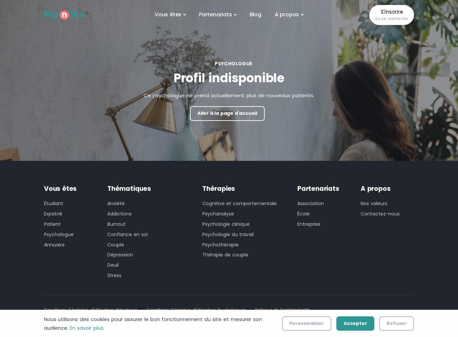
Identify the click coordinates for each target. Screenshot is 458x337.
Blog (255, 14)
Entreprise (308, 224)
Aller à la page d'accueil (227, 113)
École (303, 213)
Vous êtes (168, 14)
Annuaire (54, 244)
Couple (115, 244)
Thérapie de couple (225, 254)
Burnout (116, 224)
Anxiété (116, 203)
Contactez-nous (380, 213)
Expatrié (53, 213)
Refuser (397, 323)
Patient (52, 224)
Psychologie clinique (226, 224)
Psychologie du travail (228, 234)
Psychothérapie (220, 244)
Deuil (113, 265)
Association (310, 203)
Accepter (355, 323)
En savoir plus (86, 327)
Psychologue (233, 63)
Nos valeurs (374, 203)
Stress (114, 275)
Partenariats (215, 14)
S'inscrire (391, 15)
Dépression (120, 254)
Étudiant (53, 203)
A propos (287, 14)
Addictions (119, 213)
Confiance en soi (127, 234)
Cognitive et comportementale (239, 203)
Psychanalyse (218, 213)
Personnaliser (306, 323)
